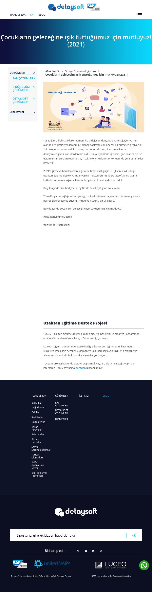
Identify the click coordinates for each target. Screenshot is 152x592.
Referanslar (37, 434)
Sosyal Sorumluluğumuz (40, 448)
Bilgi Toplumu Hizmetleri (39, 474)
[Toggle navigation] (139, 14)
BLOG (41, 14)
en (32, 14)
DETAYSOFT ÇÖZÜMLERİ (61, 412)
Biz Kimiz (36, 402)
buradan (80, 368)
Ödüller (35, 412)
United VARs (38, 422)
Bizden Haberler (36, 441)
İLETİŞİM (84, 396)
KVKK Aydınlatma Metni (37, 465)
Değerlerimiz (38, 407)
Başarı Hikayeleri (36, 428)
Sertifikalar (37, 417)
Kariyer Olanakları (37, 456)
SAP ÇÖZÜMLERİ (61, 404)
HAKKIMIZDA (18, 14)
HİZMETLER (61, 419)
